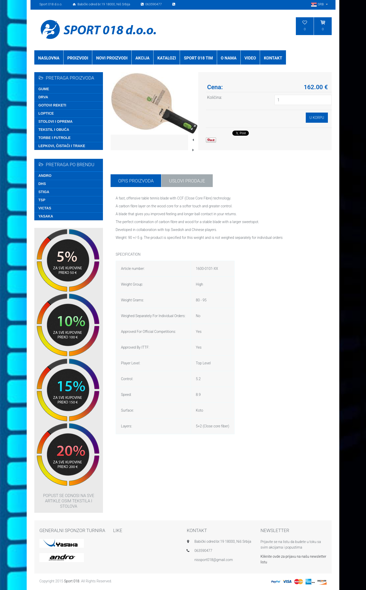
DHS (42, 184)
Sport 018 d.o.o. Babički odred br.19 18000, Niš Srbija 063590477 (107, 4)
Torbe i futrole (54, 138)
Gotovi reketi (52, 105)
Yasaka (45, 216)
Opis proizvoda (136, 180)
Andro (44, 176)
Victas (44, 208)
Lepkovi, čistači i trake (61, 146)
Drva (43, 97)
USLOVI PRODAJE (187, 180)
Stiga (43, 192)
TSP (41, 200)
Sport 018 (71, 581)
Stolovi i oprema (55, 121)
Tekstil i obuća (53, 130)
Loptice (46, 113)
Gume (43, 89)
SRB (320, 4)
